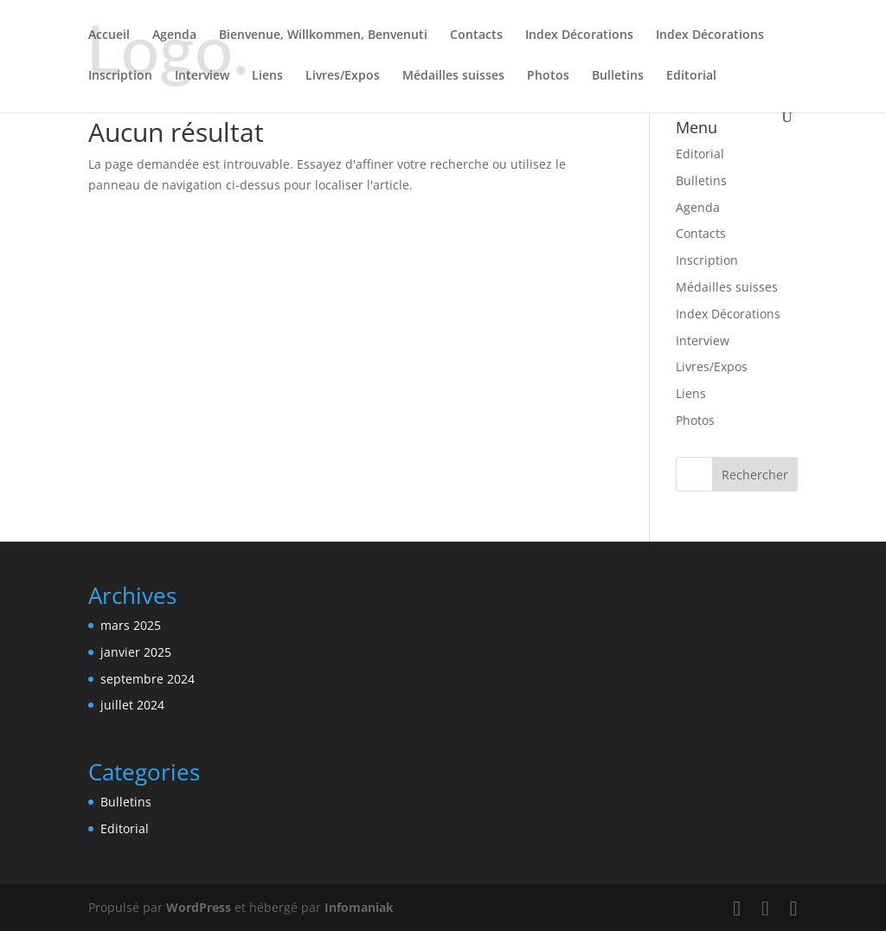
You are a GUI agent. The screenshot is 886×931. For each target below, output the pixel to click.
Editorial (691, 76)
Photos (548, 76)
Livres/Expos (342, 76)
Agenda (174, 35)
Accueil (109, 35)
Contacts (476, 35)
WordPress (198, 907)
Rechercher (755, 474)
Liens (267, 76)
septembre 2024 (147, 679)
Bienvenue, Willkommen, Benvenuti (323, 35)
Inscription (120, 76)
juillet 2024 (132, 705)
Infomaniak (359, 907)
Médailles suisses (453, 76)
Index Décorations (579, 35)
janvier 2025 (135, 652)
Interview (202, 76)
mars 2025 (130, 625)
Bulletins (618, 76)
